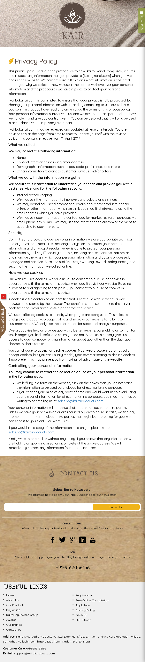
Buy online (13, 610)
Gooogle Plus (72, 540)
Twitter (62, 540)
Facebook (52, 540)
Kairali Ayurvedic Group (22, 615)
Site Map (81, 615)
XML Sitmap (83, 620)
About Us (12, 600)
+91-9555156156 (72, 567)
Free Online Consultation (92, 600)
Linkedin (82, 540)
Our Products (15, 605)
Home (10, 595)
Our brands (14, 625)
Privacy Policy (85, 610)
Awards (11, 620)
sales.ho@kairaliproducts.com (80, 401)
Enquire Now (84, 595)
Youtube (92, 540)
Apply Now (83, 605)
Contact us (13, 629)
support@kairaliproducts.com (34, 653)
